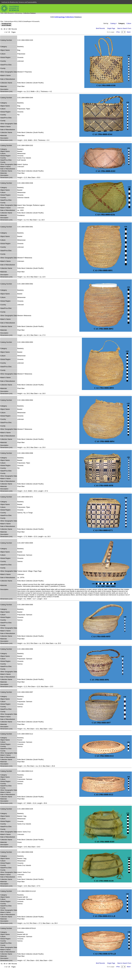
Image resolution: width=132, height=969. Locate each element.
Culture (128, 23)
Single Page (111, 28)
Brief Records (100, 28)
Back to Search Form (124, 28)
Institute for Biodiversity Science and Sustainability (19, 2)
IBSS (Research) (9, 13)
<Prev (118, 32)
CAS (2, 13)
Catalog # (113, 23)
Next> (129, 32)
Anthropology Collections (64, 17)
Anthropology (18, 13)
